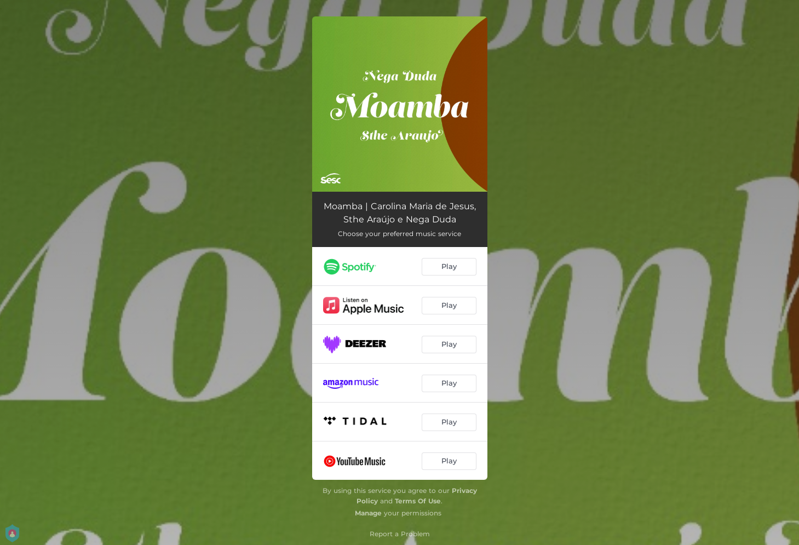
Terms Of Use (418, 501)
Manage (368, 513)
